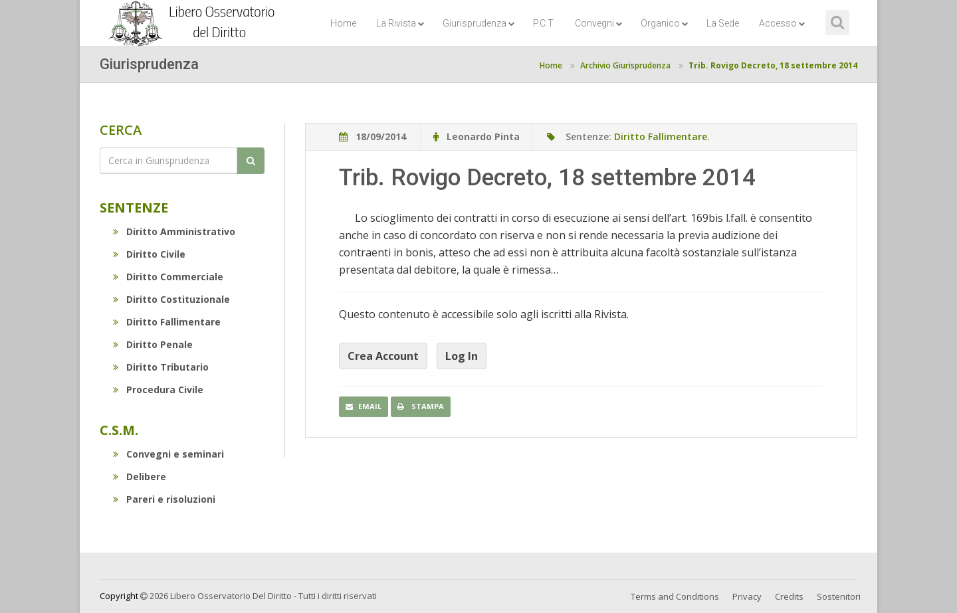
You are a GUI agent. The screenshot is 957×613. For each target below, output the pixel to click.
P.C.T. (544, 23)
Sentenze (134, 208)
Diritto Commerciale (168, 276)
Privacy (747, 596)
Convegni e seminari (168, 454)
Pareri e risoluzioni (164, 499)
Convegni (599, 23)
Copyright (119, 596)
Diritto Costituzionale (171, 299)
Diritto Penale (153, 344)
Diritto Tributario (161, 367)
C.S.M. (119, 430)
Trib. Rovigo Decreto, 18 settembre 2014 (773, 65)
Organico (665, 23)
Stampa (420, 406)
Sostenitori (839, 596)
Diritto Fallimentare (167, 321)
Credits (789, 596)
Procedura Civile (158, 389)
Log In (461, 356)
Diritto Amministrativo (174, 231)
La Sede (722, 23)
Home (343, 23)
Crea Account (383, 356)
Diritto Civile (149, 254)
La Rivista (400, 23)
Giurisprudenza (479, 23)
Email (363, 406)
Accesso (782, 23)
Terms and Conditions (675, 596)
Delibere (139, 476)
